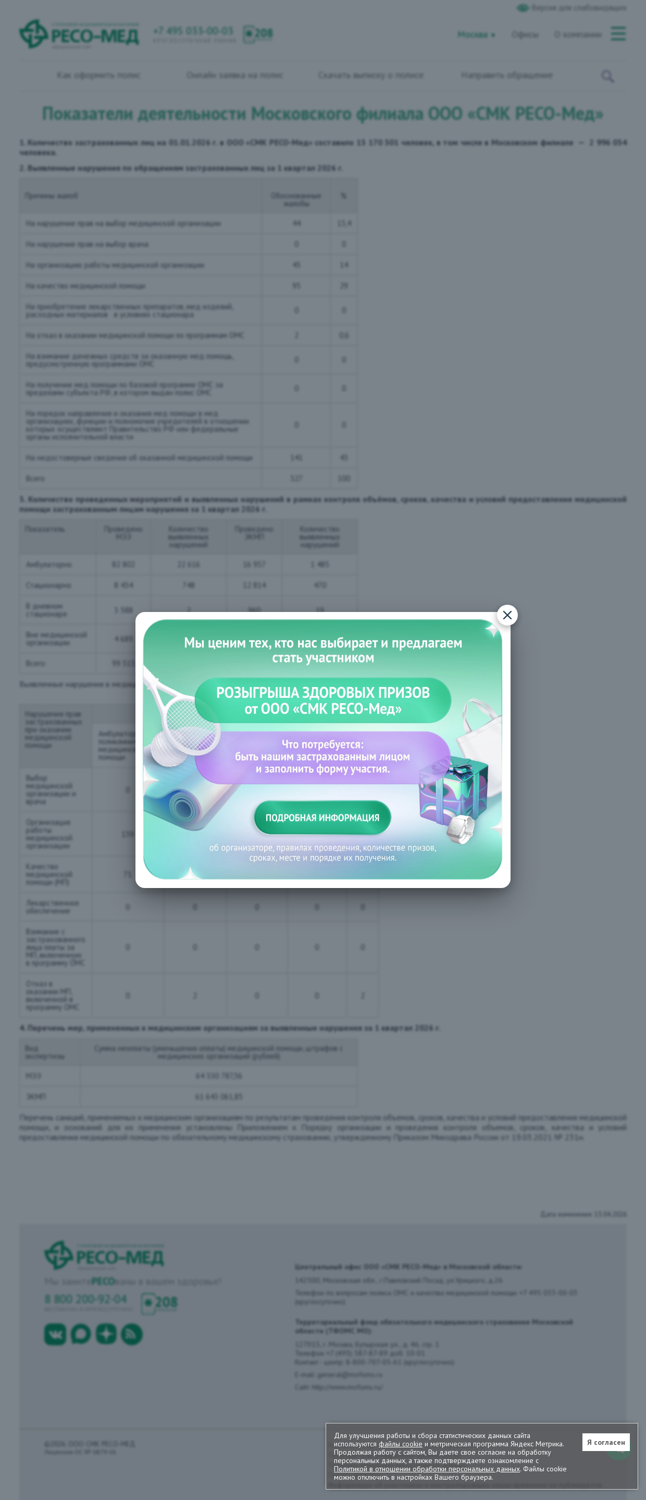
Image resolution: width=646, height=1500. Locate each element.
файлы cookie (401, 1443)
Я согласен (606, 1442)
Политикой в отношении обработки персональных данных (427, 1468)
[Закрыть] (507, 615)
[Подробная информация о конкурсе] (323, 750)
